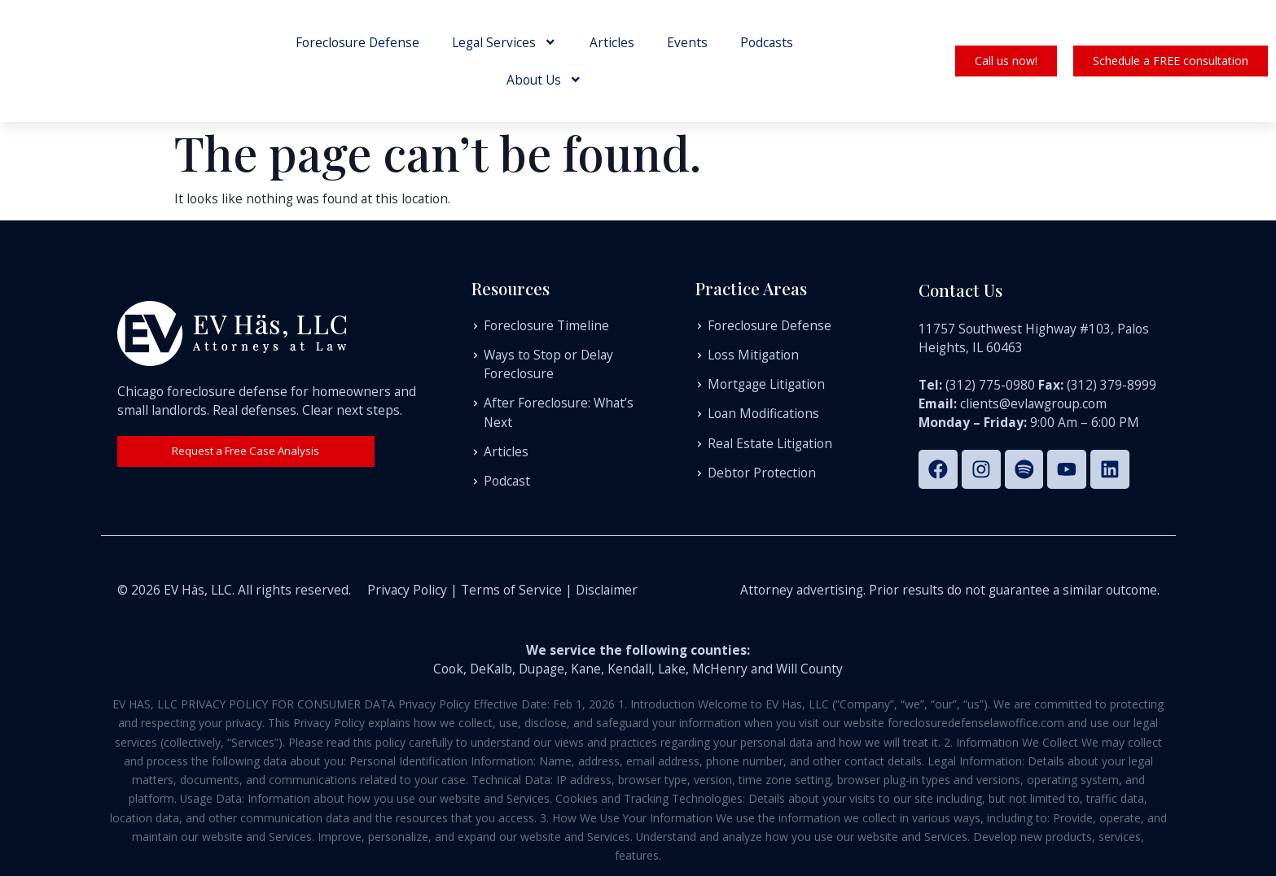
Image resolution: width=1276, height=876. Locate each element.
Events (687, 42)
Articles (612, 42)
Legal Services (504, 42)
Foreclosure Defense (357, 42)
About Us (544, 79)
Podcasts (766, 42)
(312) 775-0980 (990, 383)
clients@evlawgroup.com (1033, 402)
